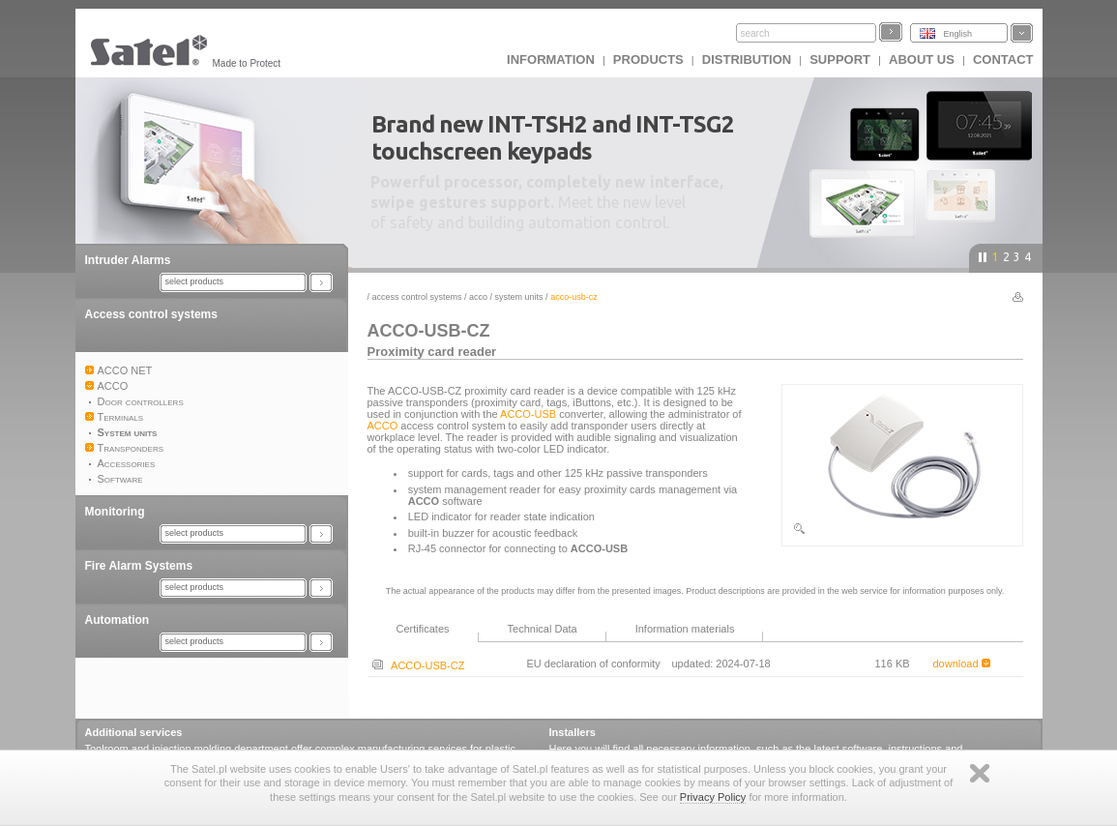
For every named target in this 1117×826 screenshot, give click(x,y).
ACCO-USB (528, 414)
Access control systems (151, 314)
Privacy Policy (713, 797)
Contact (1003, 59)
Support (839, 59)
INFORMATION (551, 59)
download (961, 663)
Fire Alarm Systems (139, 566)
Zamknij (979, 773)
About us (922, 59)
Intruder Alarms (128, 260)
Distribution (746, 59)
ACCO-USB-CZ (418, 665)
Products (648, 59)
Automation (117, 620)
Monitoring (115, 511)
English (958, 34)
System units (519, 297)
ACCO (478, 297)
